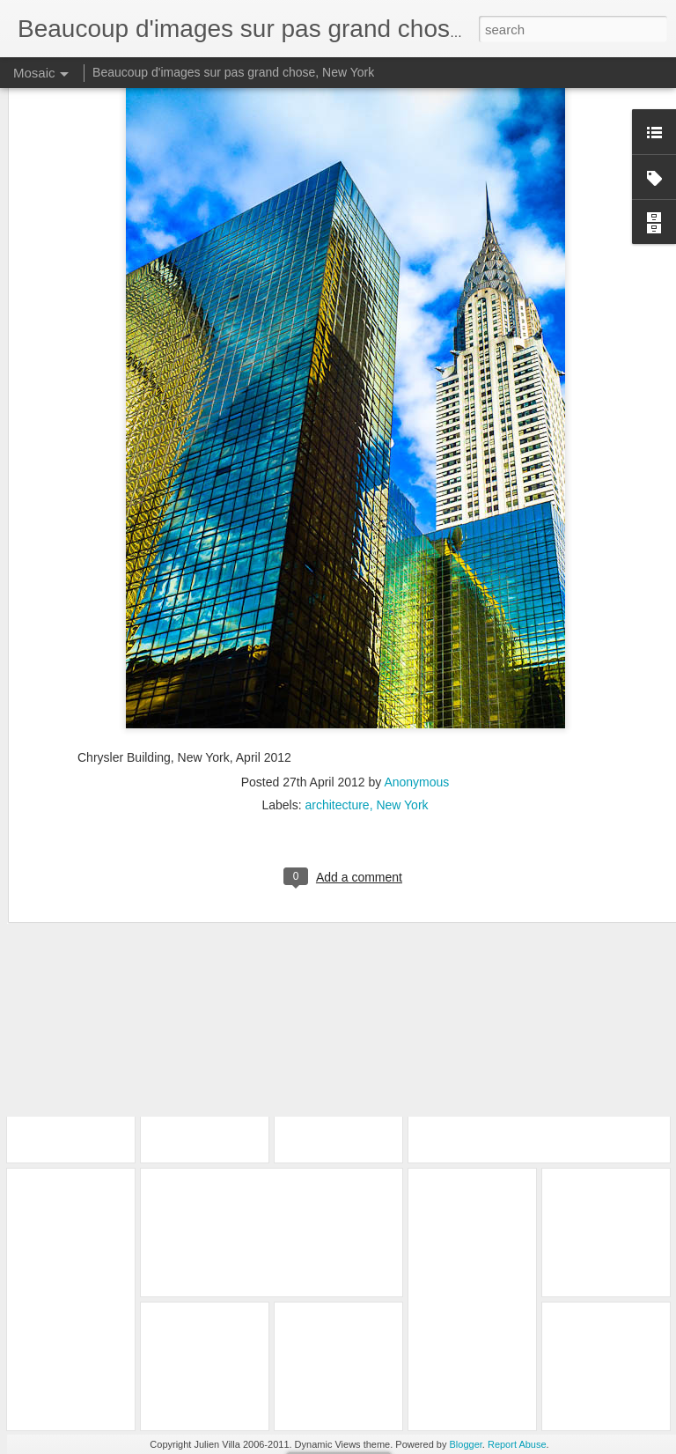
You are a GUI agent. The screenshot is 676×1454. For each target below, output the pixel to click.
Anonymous (416, 697)
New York (402, 719)
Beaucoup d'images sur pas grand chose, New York (233, 72)
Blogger (466, 1444)
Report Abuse (517, 1444)
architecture (337, 719)
